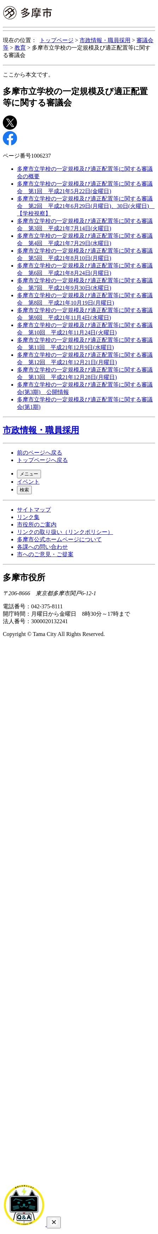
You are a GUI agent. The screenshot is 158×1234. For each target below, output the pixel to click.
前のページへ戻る (39, 453)
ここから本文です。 (28, 75)
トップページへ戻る (42, 460)
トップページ (57, 40)
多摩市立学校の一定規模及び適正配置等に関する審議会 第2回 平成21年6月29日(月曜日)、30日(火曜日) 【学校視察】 (85, 206)
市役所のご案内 (37, 525)
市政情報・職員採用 (105, 40)
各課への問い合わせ (42, 547)
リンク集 (28, 517)
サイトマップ (34, 510)
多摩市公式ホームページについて (59, 539)
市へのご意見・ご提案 (45, 554)
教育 (20, 48)
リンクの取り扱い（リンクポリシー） (65, 532)
